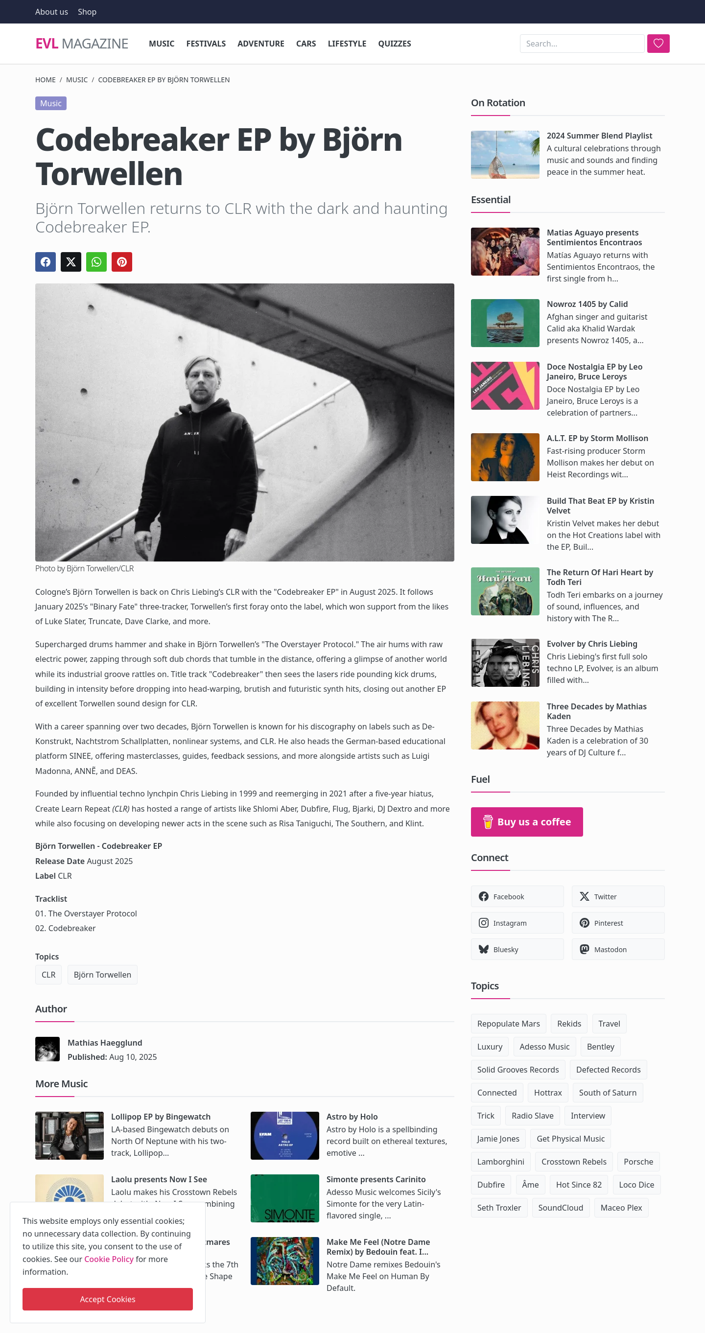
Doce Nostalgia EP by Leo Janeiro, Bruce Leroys (595, 371)
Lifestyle (347, 43)
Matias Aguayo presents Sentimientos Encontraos (594, 237)
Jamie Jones (498, 1138)
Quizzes (394, 43)
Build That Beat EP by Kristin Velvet (601, 505)
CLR (48, 974)
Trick (485, 1115)
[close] (197, 1207)
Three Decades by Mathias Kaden (597, 711)
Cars (306, 43)
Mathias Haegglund (105, 1042)
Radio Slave (533, 1115)
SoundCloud (561, 1207)
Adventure (260, 43)
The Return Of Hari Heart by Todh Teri (600, 577)
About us (51, 11)
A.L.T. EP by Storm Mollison (597, 438)
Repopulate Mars (508, 1023)
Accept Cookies (107, 1299)
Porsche (638, 1161)
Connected (497, 1092)
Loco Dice (637, 1184)
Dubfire (491, 1184)
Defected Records (608, 1069)
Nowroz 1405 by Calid (587, 304)
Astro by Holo (352, 1117)
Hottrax (548, 1092)
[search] (658, 43)
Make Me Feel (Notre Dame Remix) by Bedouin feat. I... (378, 1247)
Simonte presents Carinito (376, 1179)
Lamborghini (500, 1161)
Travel (610, 1023)
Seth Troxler (499, 1207)
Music (162, 43)
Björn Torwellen (103, 974)
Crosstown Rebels (574, 1161)
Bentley (600, 1046)
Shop (87, 11)
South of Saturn (607, 1092)
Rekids (569, 1023)
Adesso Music (545, 1046)
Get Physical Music (571, 1138)
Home (45, 79)
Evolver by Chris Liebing (592, 644)
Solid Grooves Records (518, 1069)
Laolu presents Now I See (159, 1179)
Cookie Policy (109, 1259)
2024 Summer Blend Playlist (600, 135)
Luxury (489, 1046)
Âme (530, 1184)
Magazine (81, 43)
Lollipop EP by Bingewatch (161, 1117)
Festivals (206, 43)
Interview (588, 1115)
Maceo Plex (621, 1207)
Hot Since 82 (579, 1184)
